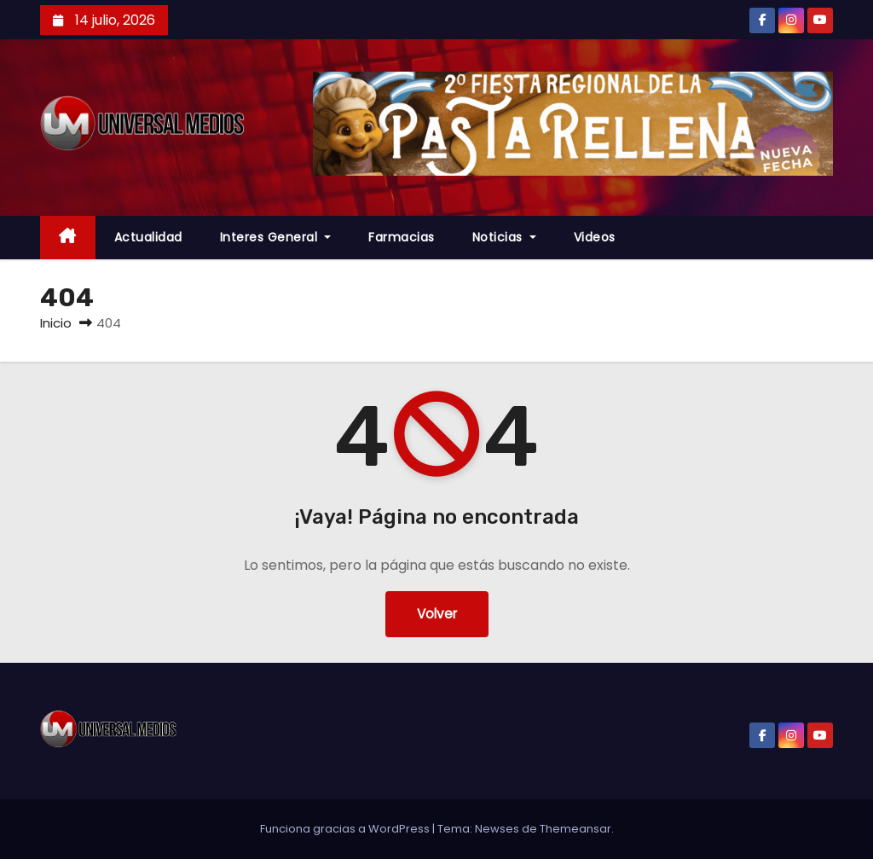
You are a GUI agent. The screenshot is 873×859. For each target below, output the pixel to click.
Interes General (276, 237)
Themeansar (575, 829)
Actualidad (148, 237)
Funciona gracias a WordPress (346, 829)
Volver (437, 614)
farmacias (401, 237)
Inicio (56, 323)
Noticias (504, 237)
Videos (595, 237)
